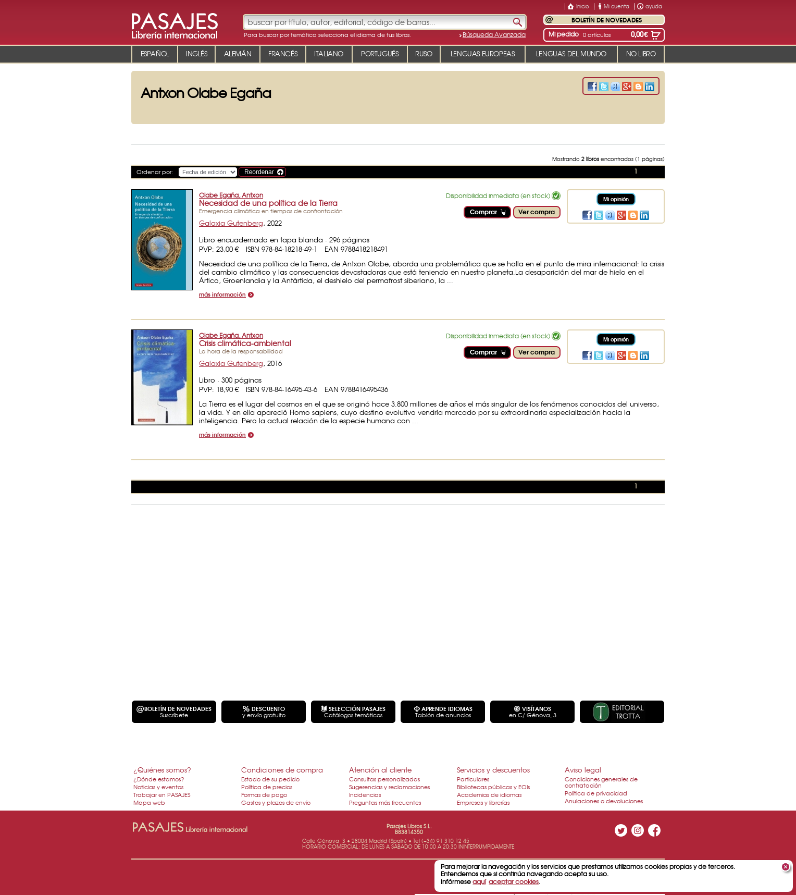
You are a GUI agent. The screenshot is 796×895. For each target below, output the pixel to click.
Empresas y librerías (483, 802)
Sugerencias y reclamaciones (389, 786)
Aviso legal (583, 770)
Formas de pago (264, 794)
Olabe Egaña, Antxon (231, 195)
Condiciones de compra (282, 770)
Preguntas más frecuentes (385, 802)
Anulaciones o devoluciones (604, 800)
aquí (479, 881)
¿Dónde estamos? (158, 779)
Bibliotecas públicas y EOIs (493, 786)
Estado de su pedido (270, 779)
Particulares (473, 779)
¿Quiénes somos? (162, 770)
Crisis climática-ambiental (245, 343)
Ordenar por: (154, 171)
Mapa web (149, 802)
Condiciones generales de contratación (601, 782)
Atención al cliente (380, 770)
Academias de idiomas (489, 794)
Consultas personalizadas (384, 779)
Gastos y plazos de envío (275, 802)
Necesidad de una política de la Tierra (268, 203)
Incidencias (365, 794)
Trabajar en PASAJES (161, 794)
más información (222, 295)
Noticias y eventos (158, 786)
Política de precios (266, 786)
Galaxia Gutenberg (231, 223)
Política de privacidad (596, 793)
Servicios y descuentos (493, 770)
